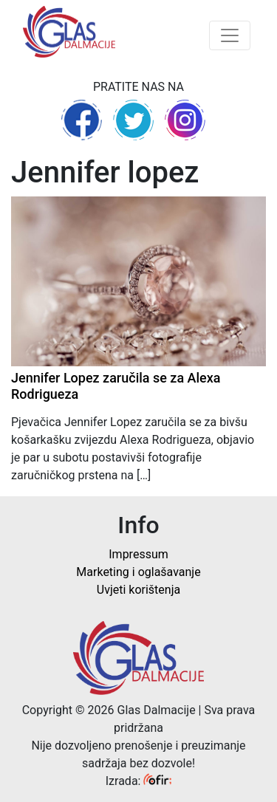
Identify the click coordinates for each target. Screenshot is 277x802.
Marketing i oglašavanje (138, 572)
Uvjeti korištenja (138, 590)
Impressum (138, 554)
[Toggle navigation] (229, 35)
